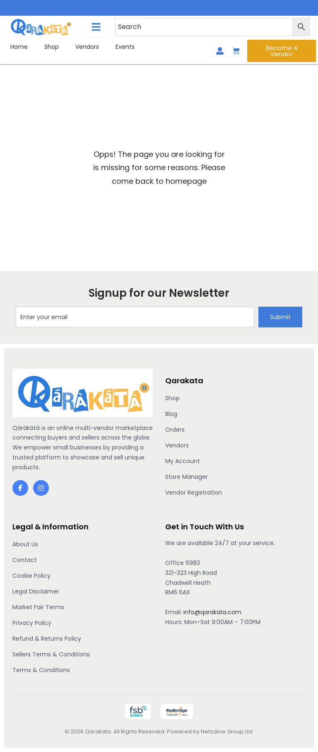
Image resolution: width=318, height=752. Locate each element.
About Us (25, 544)
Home (19, 47)
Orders (175, 429)
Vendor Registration (193, 492)
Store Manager (186, 477)
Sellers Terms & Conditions (51, 654)
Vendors (87, 47)
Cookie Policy (31, 576)
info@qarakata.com (212, 612)
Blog (171, 414)
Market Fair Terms (38, 607)
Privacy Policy (31, 623)
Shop (51, 47)
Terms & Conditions (41, 670)
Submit (280, 317)
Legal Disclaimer (35, 591)
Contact (24, 560)
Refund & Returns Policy (46, 638)
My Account (182, 461)
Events (125, 47)
